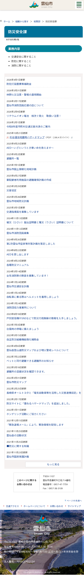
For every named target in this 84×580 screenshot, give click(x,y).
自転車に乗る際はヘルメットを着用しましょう (33, 297)
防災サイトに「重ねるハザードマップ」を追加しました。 (39, 403)
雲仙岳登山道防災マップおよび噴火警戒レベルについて (38, 350)
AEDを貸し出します (18, 254)
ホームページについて (34, 506)
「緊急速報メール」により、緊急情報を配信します (35, 424)
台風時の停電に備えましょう (23, 329)
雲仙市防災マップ (16, 382)
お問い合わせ (56, 506)
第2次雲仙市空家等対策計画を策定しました (31, 243)
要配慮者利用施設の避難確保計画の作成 (29, 180)
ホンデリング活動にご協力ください (26, 414)
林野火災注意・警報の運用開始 (24, 94)
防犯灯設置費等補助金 (19, 84)
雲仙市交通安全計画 (18, 286)
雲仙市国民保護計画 (18, 456)
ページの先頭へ (74, 500)
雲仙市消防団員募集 (18, 233)
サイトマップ (74, 506)
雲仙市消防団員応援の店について (25, 105)
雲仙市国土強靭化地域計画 (21, 169)
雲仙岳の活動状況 (16, 435)
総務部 (37, 21)
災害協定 (11, 190)
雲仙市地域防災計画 (18, 201)
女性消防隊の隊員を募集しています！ (28, 275)
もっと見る (53, 464)
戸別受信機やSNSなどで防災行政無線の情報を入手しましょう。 (42, 318)
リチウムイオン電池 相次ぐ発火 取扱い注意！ (34, 116)
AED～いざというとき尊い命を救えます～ (30, 148)
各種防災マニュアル (18, 265)
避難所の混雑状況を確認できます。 (26, 371)
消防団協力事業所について (21, 307)
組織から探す (21, 21)
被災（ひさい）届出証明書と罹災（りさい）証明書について (40, 222)
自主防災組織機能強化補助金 (23, 339)
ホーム (7, 21)
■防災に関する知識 (18, 446)
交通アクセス (12, 506)
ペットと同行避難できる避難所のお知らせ (30, 361)
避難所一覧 (13, 158)
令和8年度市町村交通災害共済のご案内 (28, 126)
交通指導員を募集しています (23, 212)
